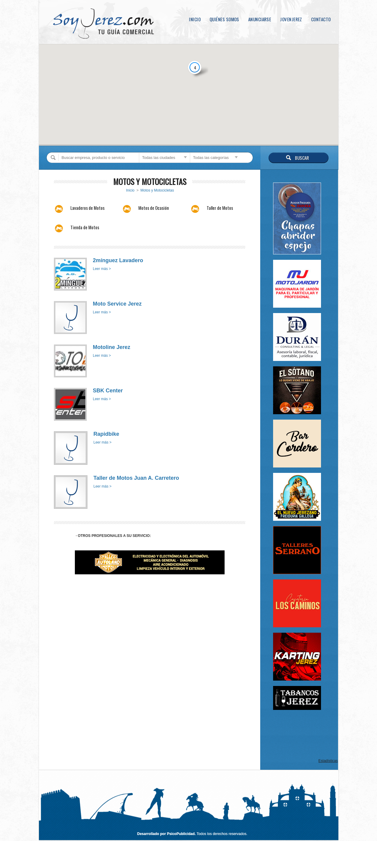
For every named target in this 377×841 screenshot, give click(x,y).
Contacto (321, 19)
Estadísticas (328, 761)
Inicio (195, 19)
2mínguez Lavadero (118, 260)
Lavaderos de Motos (87, 207)
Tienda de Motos (84, 227)
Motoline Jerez (111, 347)
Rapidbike (106, 434)
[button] (180, 119)
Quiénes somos (224, 19)
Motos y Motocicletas (157, 190)
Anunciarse (259, 19)
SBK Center (108, 391)
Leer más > (102, 269)
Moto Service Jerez (117, 304)
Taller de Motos (220, 207)
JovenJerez (291, 19)
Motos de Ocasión (153, 207)
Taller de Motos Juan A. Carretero (136, 478)
